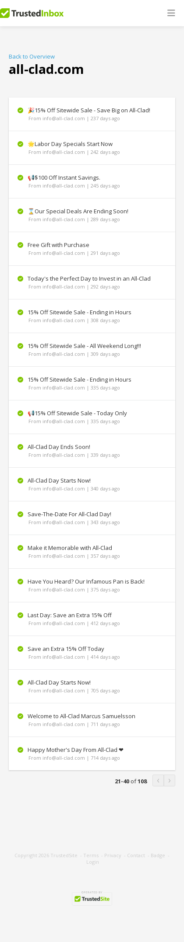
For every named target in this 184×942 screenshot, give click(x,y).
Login (92, 862)
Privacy (112, 855)
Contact (136, 855)
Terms (91, 855)
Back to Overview (32, 56)
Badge (158, 855)
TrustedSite (64, 855)
